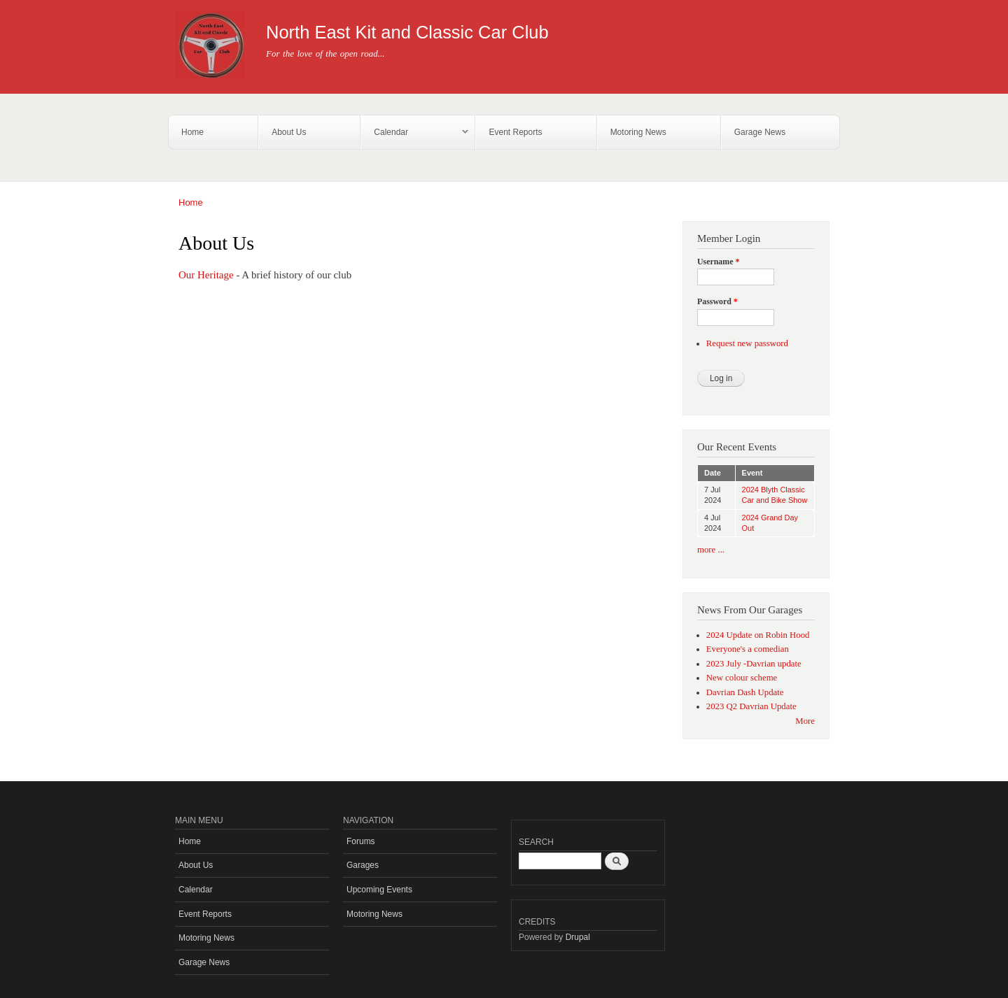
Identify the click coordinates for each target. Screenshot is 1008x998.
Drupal (578, 937)
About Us (289, 132)
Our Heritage (206, 274)
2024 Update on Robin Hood (758, 635)
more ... (710, 550)
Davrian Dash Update (745, 692)
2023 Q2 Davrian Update (751, 706)
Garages (362, 865)
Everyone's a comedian (747, 649)
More (805, 721)
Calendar (414, 132)
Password (717, 301)
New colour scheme (742, 678)
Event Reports (515, 132)
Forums (360, 841)
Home (192, 132)
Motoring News (638, 132)
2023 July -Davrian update (754, 664)
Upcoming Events (379, 889)
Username (718, 261)
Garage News (759, 132)
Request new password (747, 343)
